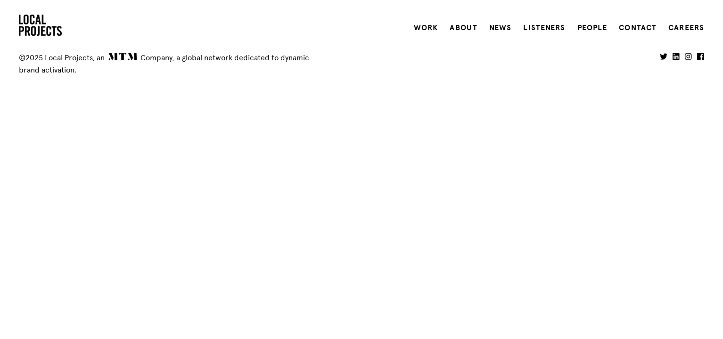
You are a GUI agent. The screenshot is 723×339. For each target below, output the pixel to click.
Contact (638, 27)
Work (426, 27)
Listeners (544, 27)
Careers (686, 27)
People (592, 27)
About (463, 27)
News (500, 27)
